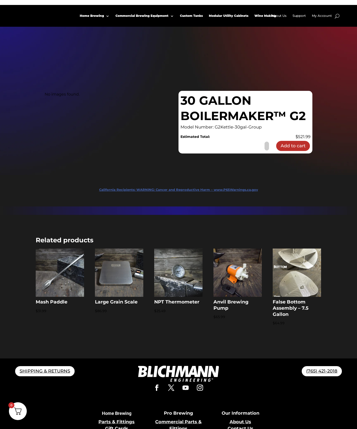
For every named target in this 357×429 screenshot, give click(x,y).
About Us (279, 16)
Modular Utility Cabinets (228, 16)
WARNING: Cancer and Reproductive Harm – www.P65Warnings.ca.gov (178, 190)
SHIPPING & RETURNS (45, 371)
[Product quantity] (267, 146)
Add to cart (293, 146)
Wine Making (265, 16)
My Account (322, 16)
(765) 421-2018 (321, 371)
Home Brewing (92, 16)
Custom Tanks (191, 16)
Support (299, 16)
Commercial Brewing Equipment (142, 16)
